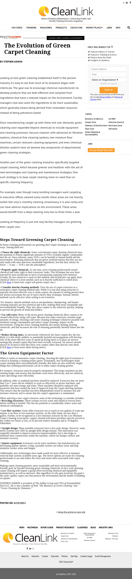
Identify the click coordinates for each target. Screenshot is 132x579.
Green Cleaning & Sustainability (92, 133)
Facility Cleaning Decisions (61, 21)
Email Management (103, 556)
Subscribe (55, 556)
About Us (25, 556)
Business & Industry (94, 118)
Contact (45, 556)
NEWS (21, 527)
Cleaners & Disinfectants (96, 125)
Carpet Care (90, 122)
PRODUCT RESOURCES (65, 527)
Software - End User (111, 539)
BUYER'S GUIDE (47, 527)
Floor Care (89, 128)
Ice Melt (112, 118)
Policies (65, 556)
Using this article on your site (71, 512)
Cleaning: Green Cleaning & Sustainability (65, 38)
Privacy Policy (105, 97)
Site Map (73, 556)
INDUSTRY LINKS (106, 527)
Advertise (35, 556)
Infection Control (116, 122)
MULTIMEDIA (32, 527)
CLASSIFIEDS (82, 527)
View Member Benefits (38, 544)
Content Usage (86, 556)
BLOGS (93, 527)
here (9, 282)
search (129, 27)
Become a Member (20, 544)
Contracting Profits (78, 19)
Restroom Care (115, 125)
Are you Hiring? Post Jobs (101, 150)
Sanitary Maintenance (59, 19)
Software (113, 128)
